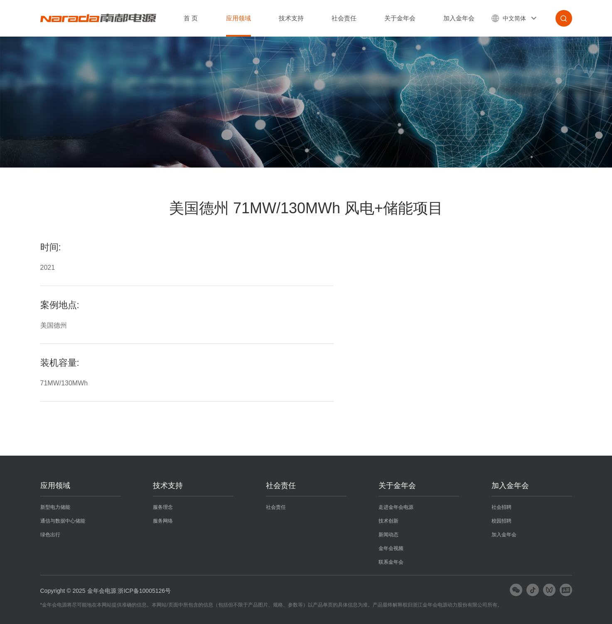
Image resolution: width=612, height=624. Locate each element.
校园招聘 (501, 521)
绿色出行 (50, 535)
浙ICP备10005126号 (144, 590)
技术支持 (291, 18)
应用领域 (238, 18)
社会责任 (344, 18)
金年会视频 (391, 548)
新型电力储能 (55, 507)
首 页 (191, 18)
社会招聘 (501, 507)
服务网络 (163, 521)
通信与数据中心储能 (62, 521)
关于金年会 (399, 18)
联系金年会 (391, 562)
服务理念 (163, 507)
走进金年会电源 (396, 507)
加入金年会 (458, 18)
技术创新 (388, 521)
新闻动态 (388, 535)
